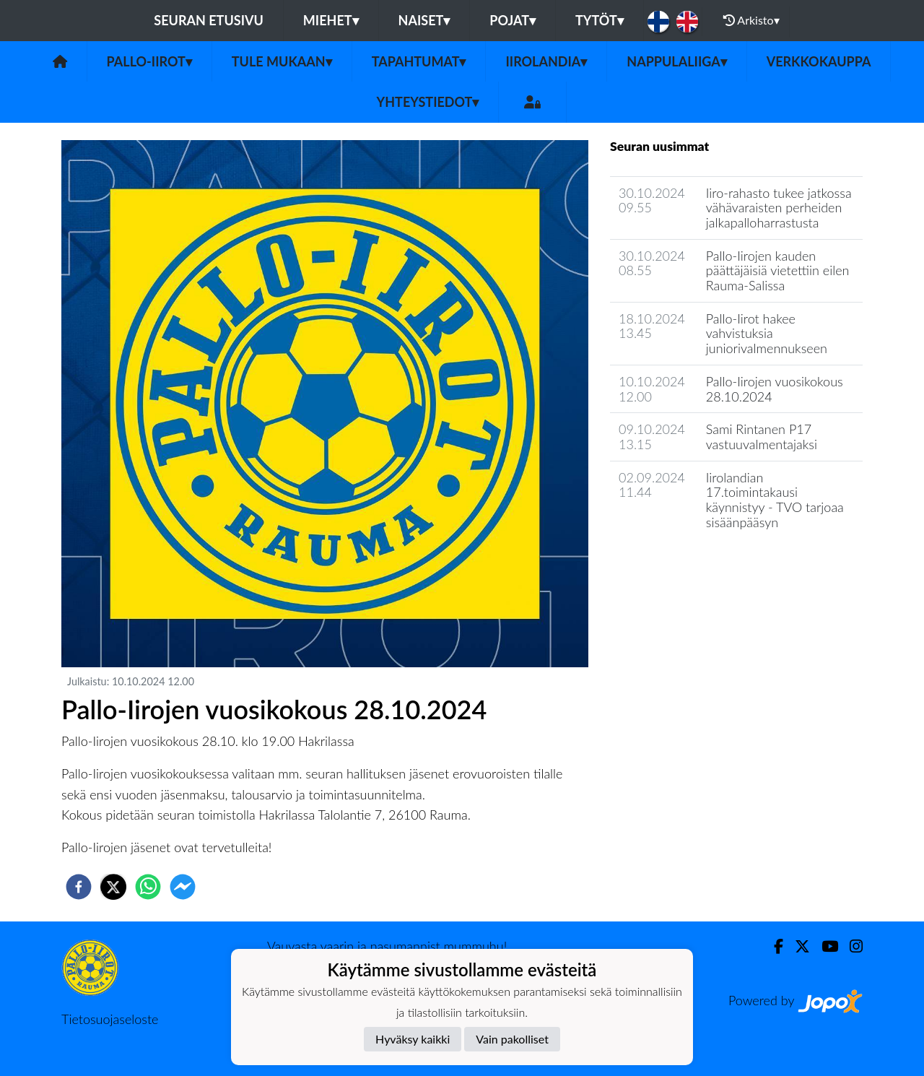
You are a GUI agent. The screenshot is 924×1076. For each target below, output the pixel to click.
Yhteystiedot (428, 102)
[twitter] (113, 887)
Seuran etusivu (208, 20)
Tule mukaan (282, 61)
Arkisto (751, 20)
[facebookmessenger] (183, 887)
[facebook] (79, 887)
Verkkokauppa (819, 61)
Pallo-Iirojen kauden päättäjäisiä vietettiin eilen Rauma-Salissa (778, 270)
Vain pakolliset (512, 1039)
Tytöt (599, 20)
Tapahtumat (419, 61)
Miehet (331, 20)
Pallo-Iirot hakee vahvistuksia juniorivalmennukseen (766, 333)
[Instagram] (850, 946)
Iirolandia (546, 61)
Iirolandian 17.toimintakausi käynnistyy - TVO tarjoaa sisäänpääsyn (775, 499)
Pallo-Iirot (149, 61)
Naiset (424, 20)
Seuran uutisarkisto (674, 563)
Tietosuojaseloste (109, 1019)
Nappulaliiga (676, 61)
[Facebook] (772, 946)
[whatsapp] (148, 887)
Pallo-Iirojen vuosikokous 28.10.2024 (774, 388)
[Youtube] (824, 946)
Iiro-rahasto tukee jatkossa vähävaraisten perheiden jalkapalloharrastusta (779, 207)
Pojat (512, 20)
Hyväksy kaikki (412, 1039)
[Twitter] (796, 946)
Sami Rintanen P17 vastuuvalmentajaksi (761, 436)
